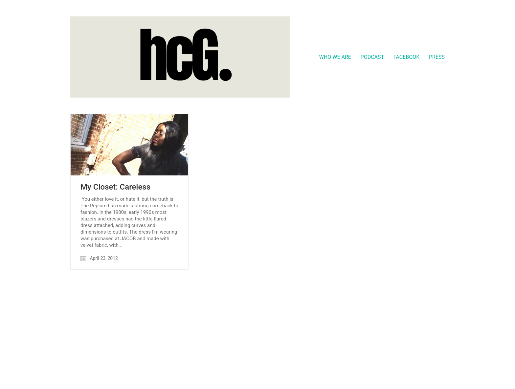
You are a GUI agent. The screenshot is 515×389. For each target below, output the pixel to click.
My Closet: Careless (115, 187)
